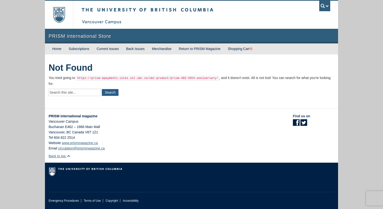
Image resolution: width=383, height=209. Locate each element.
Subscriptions (79, 49)
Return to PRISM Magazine (199, 49)
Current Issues (107, 49)
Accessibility (130, 200)
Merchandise (161, 49)
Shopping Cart (239, 49)
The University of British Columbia (59, 15)
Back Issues (135, 49)
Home (56, 49)
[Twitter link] (303, 124)
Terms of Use (92, 200)
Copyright (112, 200)
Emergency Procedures (64, 200)
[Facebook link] (296, 124)
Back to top (59, 156)
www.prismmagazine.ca (80, 143)
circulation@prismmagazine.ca (81, 148)
